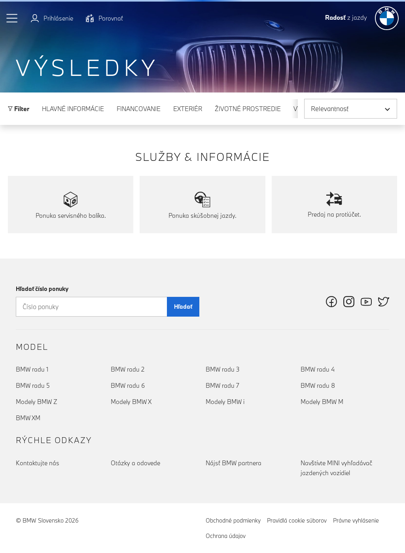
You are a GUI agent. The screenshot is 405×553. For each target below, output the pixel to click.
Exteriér (187, 109)
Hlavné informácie (73, 109)
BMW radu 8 (318, 385)
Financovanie (139, 109)
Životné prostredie (248, 109)
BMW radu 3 (223, 369)
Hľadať (183, 306)
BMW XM (28, 418)
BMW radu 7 (222, 385)
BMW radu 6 (128, 385)
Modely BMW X (131, 402)
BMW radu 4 (318, 369)
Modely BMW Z (36, 402)
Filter (18, 109)
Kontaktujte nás (37, 463)
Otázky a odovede (135, 463)
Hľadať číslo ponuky (42, 289)
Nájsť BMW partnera (233, 463)
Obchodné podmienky (233, 520)
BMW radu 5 (33, 385)
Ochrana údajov (226, 536)
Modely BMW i (225, 402)
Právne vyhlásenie (356, 520)
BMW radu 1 (32, 369)
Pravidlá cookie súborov (297, 520)
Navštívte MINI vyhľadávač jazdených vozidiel (336, 468)
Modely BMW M (322, 402)
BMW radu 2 (127, 369)
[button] (12, 18)
